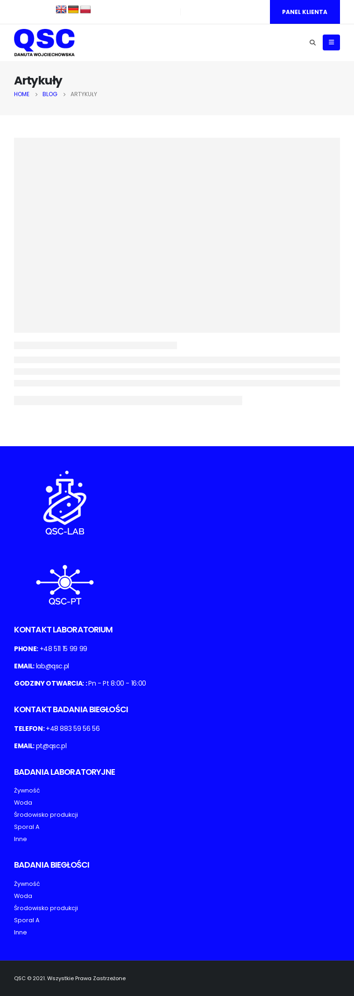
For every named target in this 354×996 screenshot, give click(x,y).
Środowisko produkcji (46, 815)
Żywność (27, 790)
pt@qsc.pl (51, 746)
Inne (20, 839)
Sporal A (26, 827)
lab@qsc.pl (53, 666)
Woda (23, 803)
